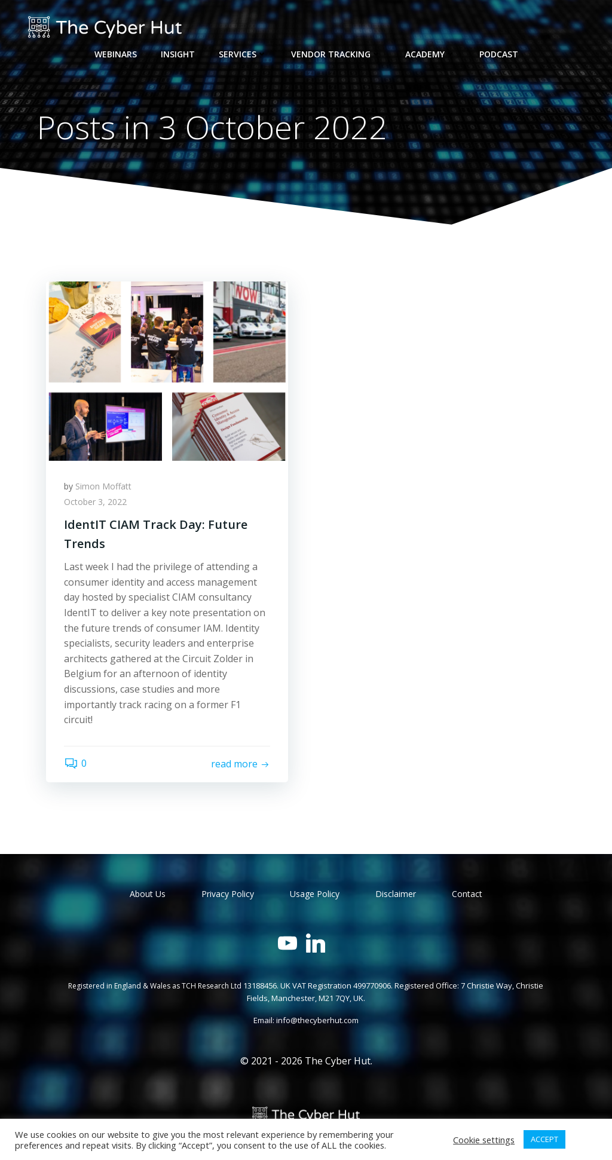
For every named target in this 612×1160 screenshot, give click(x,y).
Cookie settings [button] (484, 1140)
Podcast (498, 54)
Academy (430, 54)
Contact (467, 893)
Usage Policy (314, 893)
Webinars (115, 54)
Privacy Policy (227, 893)
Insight (178, 54)
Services (243, 54)
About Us (148, 893)
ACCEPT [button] (544, 1139)
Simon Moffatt (103, 486)
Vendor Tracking (336, 54)
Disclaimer (395, 893)
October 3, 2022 (95, 501)
